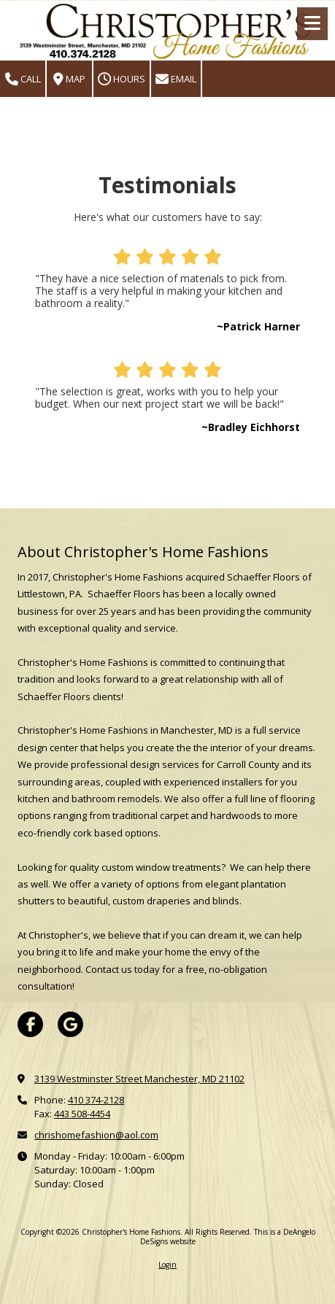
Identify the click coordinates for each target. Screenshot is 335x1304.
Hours (121, 79)
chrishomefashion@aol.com (96, 1134)
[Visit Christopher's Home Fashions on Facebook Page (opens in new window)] (30, 1024)
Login (167, 1265)
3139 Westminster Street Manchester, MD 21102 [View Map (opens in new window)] (139, 1078)
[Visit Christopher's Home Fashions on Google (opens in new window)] (70, 1024)
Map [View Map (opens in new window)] (69, 79)
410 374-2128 (96, 1099)
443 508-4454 (82, 1113)
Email (175, 79)
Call (23, 79)
